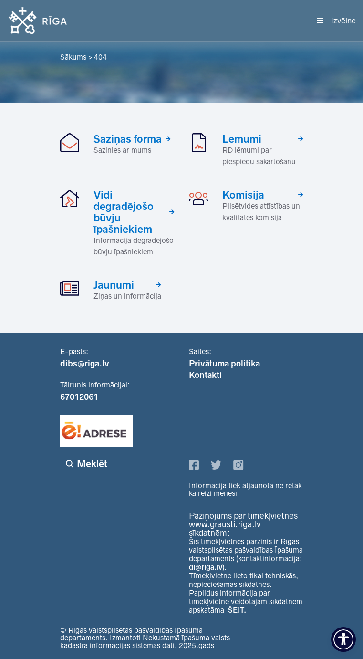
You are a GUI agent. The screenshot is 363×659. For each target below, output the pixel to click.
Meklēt (92, 464)
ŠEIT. (237, 610)
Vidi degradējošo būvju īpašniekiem (123, 212)
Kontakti (205, 375)
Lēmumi (241, 139)
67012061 (79, 397)
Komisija (243, 194)
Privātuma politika (224, 363)
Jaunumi (113, 285)
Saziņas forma (127, 139)
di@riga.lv (205, 567)
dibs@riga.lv (84, 363)
